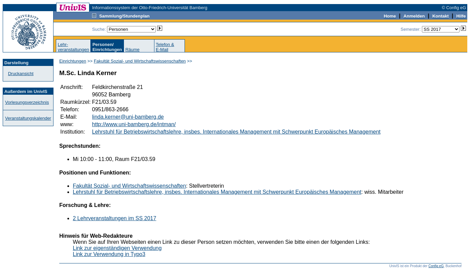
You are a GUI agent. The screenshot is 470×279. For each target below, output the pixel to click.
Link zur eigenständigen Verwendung (117, 248)
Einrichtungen (72, 61)
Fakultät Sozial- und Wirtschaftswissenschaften (140, 61)
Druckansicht (21, 73)
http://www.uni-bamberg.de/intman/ (134, 124)
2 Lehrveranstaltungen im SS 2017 (114, 218)
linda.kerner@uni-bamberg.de (128, 117)
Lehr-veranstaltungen (73, 47)
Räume (132, 49)
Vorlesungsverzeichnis (27, 102)
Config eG (436, 266)
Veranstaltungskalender (28, 118)
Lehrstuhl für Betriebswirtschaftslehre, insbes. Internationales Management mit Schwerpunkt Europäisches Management (236, 132)
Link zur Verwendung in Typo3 (109, 254)
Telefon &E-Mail (165, 47)
